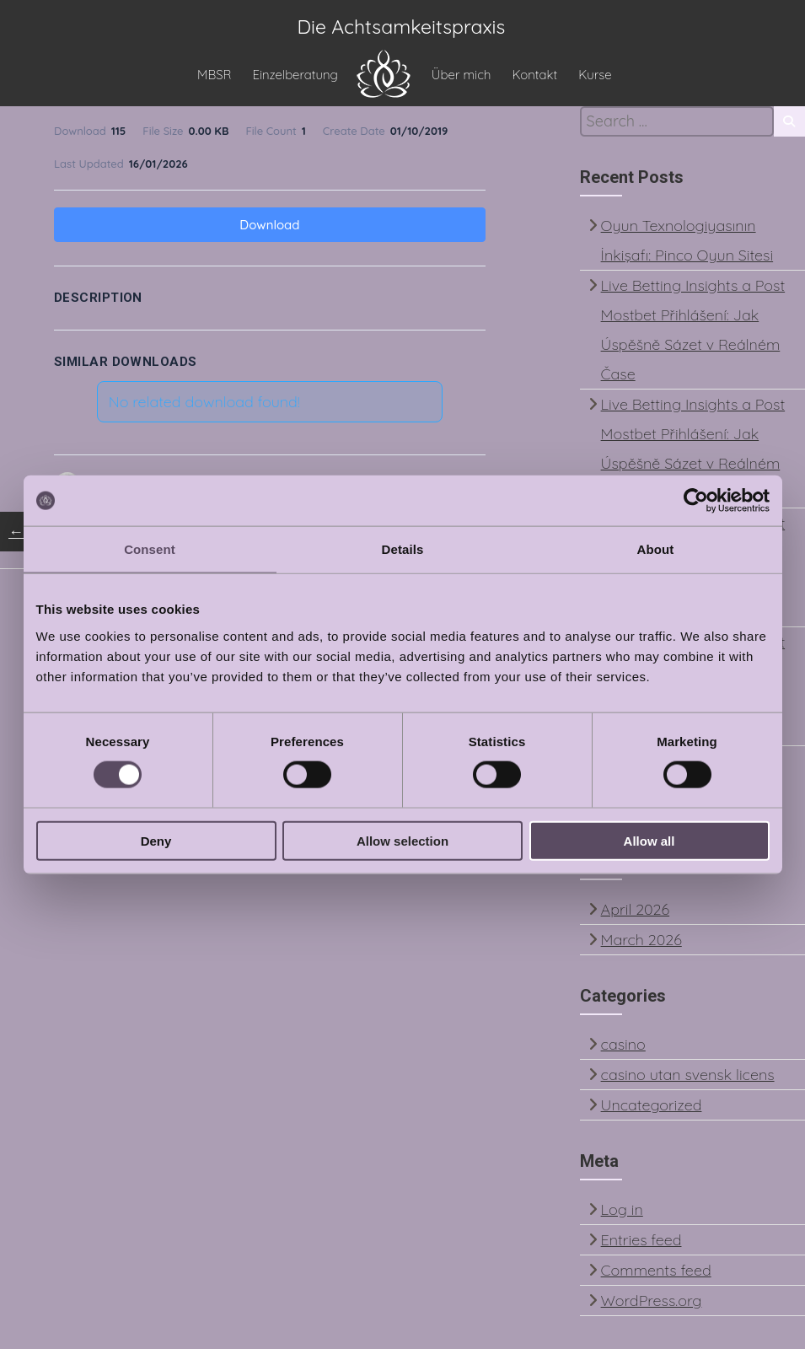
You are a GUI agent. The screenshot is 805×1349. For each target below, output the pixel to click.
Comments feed (656, 1273)
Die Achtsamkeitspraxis (402, 31)
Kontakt (534, 76)
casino (623, 1047)
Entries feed (641, 1243)
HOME (384, 74)
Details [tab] (403, 549)
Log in (622, 1213)
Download (269, 228)
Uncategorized (651, 1108)
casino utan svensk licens (688, 1078)
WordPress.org (651, 1304)
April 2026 (635, 912)
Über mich (461, 76)
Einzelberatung (294, 76)
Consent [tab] (149, 549)
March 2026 (641, 943)
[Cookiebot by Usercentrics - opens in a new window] (696, 500)
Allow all (649, 840)
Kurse (594, 76)
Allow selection (402, 840)
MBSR (214, 76)
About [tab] (655, 549)
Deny (156, 840)
